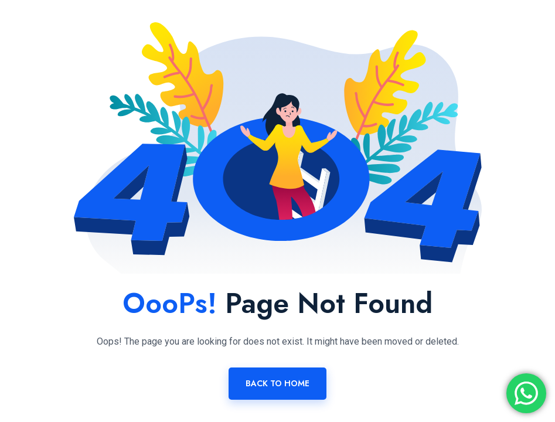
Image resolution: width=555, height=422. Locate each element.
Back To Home (277, 383)
